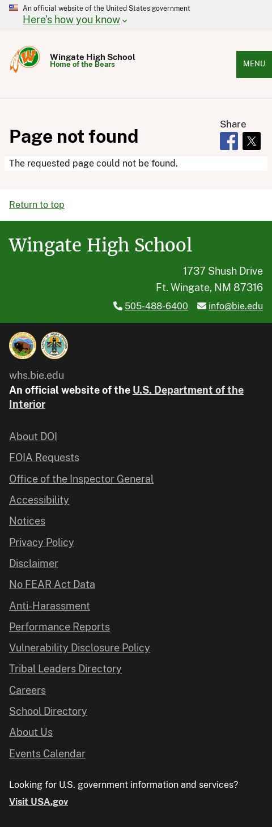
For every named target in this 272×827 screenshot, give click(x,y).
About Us (31, 732)
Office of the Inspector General (81, 479)
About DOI (33, 436)
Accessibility (39, 500)
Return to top (37, 204)
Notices (27, 521)
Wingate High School (92, 57)
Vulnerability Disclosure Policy (79, 648)
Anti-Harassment (49, 606)
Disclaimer (33, 563)
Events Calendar (47, 754)
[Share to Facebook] (229, 141)
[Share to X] (252, 141)
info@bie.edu (236, 306)
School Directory (48, 711)
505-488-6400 (156, 306)
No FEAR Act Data (52, 584)
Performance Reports (59, 627)
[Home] (25, 72)
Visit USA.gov (38, 801)
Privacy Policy (41, 542)
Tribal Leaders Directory (65, 669)
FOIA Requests (44, 457)
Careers (27, 690)
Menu (254, 63)
